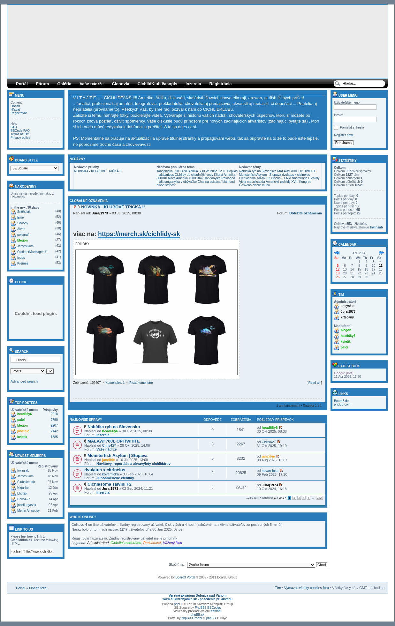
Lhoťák (22, 493)
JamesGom (25, 246)
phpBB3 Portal (191, 618)
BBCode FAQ (20, 130)
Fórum (42, 83)
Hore (320, 389)
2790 (54, 419)
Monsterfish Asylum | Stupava (260, 174)
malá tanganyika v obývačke (176, 181)
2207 (54, 425)
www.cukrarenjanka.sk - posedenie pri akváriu (197, 599)
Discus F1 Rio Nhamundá (289, 178)
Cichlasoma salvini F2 (254, 178)
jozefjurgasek (26, 505)
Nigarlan (23, 487)
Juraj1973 (100, 213)
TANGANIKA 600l (192, 171)
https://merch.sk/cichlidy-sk (139, 233)
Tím (278, 588)
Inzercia (193, 83)
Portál (22, 83)
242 (319, 497)
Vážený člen (172, 543)
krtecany (347, 317)
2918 (54, 414)
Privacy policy (20, 137)
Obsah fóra (37, 588)
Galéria (64, 83)
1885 (54, 437)
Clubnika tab (26, 482)
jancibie (23, 431)
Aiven (21, 229)
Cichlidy (313, 178)
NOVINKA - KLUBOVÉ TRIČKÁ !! (97, 171)
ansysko (347, 306)
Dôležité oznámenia (305, 213)
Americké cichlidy (278, 181)
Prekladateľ (152, 543)
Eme (20, 217)
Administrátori (98, 543)
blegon (22, 240)
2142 (54, 431)
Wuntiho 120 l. (216, 171)
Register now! (343, 135)
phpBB (179, 604)
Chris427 (23, 499)
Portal (20, 588)
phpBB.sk (197, 614)
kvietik (22, 437)
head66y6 (24, 414)
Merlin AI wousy (28, 510)
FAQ (14, 127)
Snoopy (22, 223)
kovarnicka (110, 474)
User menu (345, 95)
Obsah (15, 106)
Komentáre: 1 (115, 382)
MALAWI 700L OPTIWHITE (296, 171)
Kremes (22, 263)
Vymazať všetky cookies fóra (306, 588)
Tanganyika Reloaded (219, 178)
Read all (314, 382)
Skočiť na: (177, 564)
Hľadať (15, 109)
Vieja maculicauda (252, 181)
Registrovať (19, 113)
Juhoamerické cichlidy (115, 478)
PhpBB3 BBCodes (208, 607)
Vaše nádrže (91, 83)
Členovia (120, 83)
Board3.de (341, 401)
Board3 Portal (185, 577)
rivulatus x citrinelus (296, 174)
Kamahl (215, 611)
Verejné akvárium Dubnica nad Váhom (197, 595)
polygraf (23, 234)
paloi (21, 419)
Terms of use (20, 134)
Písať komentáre (141, 382)
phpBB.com (342, 404)
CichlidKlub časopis (157, 83)
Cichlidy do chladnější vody (194, 174)
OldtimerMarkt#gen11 (32, 252)
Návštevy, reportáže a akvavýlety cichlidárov (133, 464)
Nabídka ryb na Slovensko (258, 171)
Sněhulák (24, 211)
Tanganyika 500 (167, 171)
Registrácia (220, 83)
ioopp (21, 257)
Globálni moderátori (125, 543)
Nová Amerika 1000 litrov (185, 178)
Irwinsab (23, 470)
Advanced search (24, 381)
